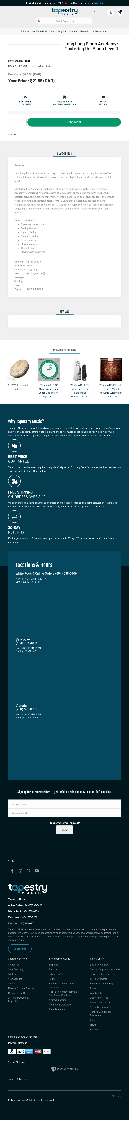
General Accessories (100, 1007)
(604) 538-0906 (23, 911)
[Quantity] (18, 122)
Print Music (27, 31)
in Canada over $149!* (44, 3)
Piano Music (42, 31)
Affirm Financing (57, 1000)
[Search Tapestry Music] (65, 21)
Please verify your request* (64, 822)
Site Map (116, 1097)
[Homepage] (64, 11)
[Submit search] (39, 21)
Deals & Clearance (99, 964)
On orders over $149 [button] (64, 104)
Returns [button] (103, 104)
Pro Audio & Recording (102, 983)
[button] (25, 101)
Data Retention (57, 1009)
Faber (26, 60)
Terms (52, 978)
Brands (93, 1020)
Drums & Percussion (100, 1002)
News (93, 1025)
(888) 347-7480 (34, 905)
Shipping (53, 964)
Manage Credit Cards (18, 993)
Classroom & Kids (99, 998)
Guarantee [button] (25, 104)
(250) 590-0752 (21, 923)
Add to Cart (74, 122)
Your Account (15, 978)
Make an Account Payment (22, 988)
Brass (93, 988)
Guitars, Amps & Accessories (105, 969)
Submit (64, 829)
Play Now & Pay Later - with (86, 3)
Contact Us (19, 948)
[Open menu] (8, 11)
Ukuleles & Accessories (102, 974)
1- (26, 905)
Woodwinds (96, 993)
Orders (11, 983)
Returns (53, 969)
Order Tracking (15, 969)
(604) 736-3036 (22, 917)
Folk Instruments (99, 978)
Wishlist (12, 974)
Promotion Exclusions (60, 1005)
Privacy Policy (56, 974)
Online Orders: (16, 905)
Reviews (94, 1030)
